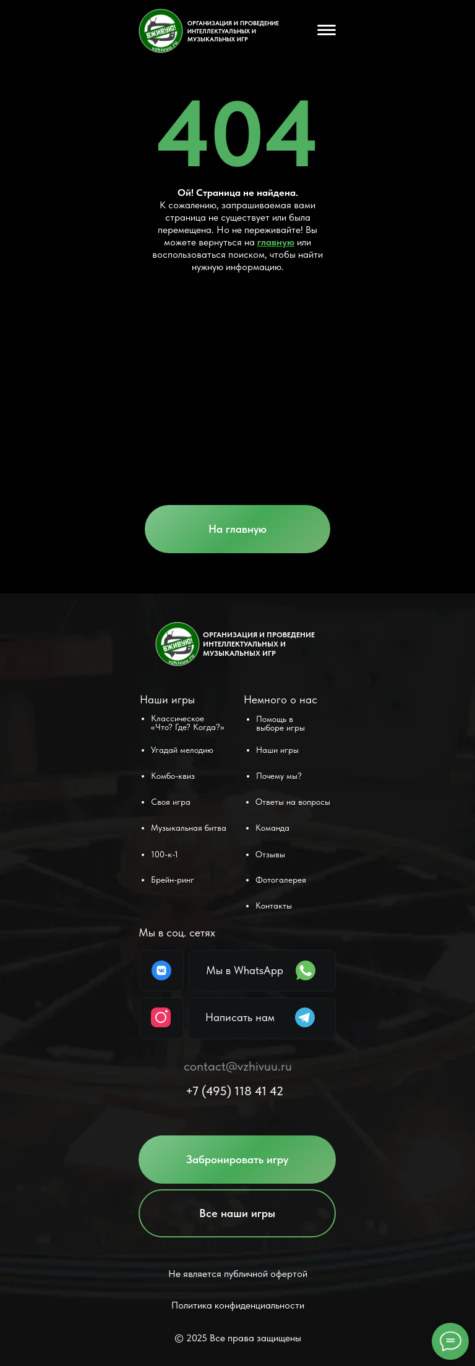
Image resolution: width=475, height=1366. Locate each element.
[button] (237, 1159)
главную (275, 242)
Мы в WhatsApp (244, 970)
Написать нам (240, 1017)
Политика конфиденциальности (237, 1305)
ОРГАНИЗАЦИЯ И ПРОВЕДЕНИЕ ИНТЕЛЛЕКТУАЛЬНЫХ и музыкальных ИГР (233, 31)
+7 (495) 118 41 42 (234, 1091)
